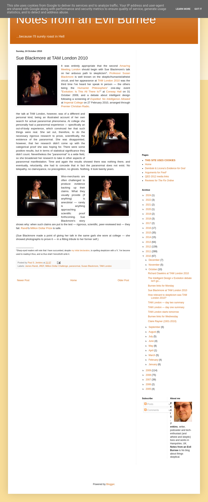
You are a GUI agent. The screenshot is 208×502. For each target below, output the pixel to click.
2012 (149, 246)
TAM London (105, 266)
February (154, 359)
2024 (149, 195)
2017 (149, 223)
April (151, 350)
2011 (149, 251)
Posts (148, 404)
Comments (151, 410)
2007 (149, 379)
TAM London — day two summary (166, 302)
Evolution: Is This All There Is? (81, 91)
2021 (149, 204)
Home (73, 280)
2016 (149, 228)
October (153, 269)
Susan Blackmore (89, 266)
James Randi (31, 266)
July (151, 336)
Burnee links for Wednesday (163, 316)
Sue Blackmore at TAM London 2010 (167, 290)
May (151, 345)
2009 (149, 370)
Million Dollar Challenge (56, 266)
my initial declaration (80, 250)
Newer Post (23, 280)
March (152, 355)
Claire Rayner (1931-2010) (162, 321)
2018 (149, 218)
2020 (149, 209)
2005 (149, 389)
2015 (149, 232)
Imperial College (73, 102)
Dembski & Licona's (165, 168)
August (153, 331)
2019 (149, 213)
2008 (149, 375)
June (151, 341)
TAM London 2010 (109, 80)
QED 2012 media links (157, 176)
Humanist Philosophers (92, 87)
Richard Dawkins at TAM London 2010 (168, 273)
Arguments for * (156, 172)
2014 (149, 237)
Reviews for (159, 180)
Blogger (110, 484)
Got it (198, 9)
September (155, 327)
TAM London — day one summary (166, 307)
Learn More (183, 9)
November (154, 264)
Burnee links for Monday (161, 285)
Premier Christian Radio (75, 106)
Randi (24, 228)
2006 (149, 384)
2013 (149, 242)
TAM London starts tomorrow (163, 312)
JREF (41, 266)
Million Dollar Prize (41, 228)
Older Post (123, 280)
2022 (149, 199)
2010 (149, 256)
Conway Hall (113, 91)
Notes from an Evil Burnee (86, 19)
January (153, 364)
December (154, 260)
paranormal (74, 266)
